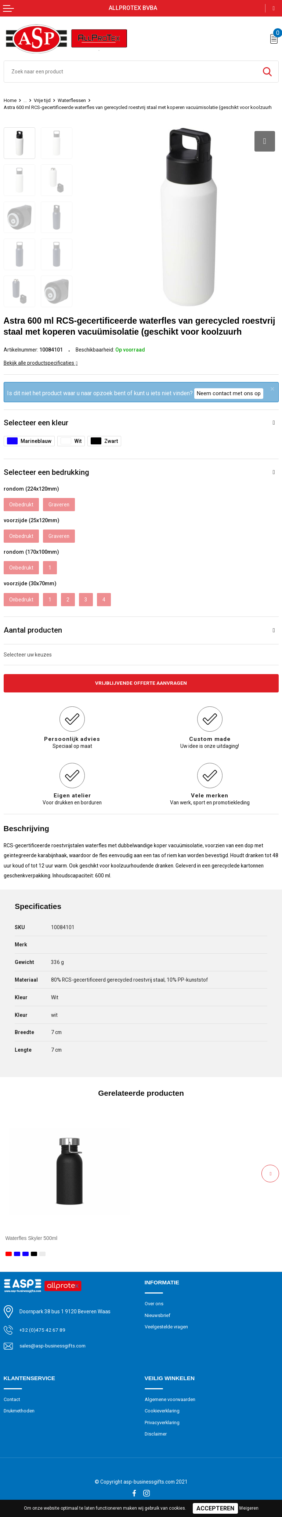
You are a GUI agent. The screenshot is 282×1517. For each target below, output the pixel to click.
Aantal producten (33, 630)
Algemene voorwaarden (170, 1399)
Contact (12, 1399)
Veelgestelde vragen (166, 1327)
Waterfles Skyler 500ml (32, 1238)
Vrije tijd (42, 100)
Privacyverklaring (162, 1423)
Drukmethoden (19, 1411)
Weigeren (248, 1508)
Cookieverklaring (163, 1411)
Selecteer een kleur (36, 422)
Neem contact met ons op (229, 393)
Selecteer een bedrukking (46, 472)
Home (10, 100)
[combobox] (130, 71)
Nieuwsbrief (157, 1315)
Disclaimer (156, 1434)
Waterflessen (72, 100)
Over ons (154, 1304)
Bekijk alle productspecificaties (41, 363)
